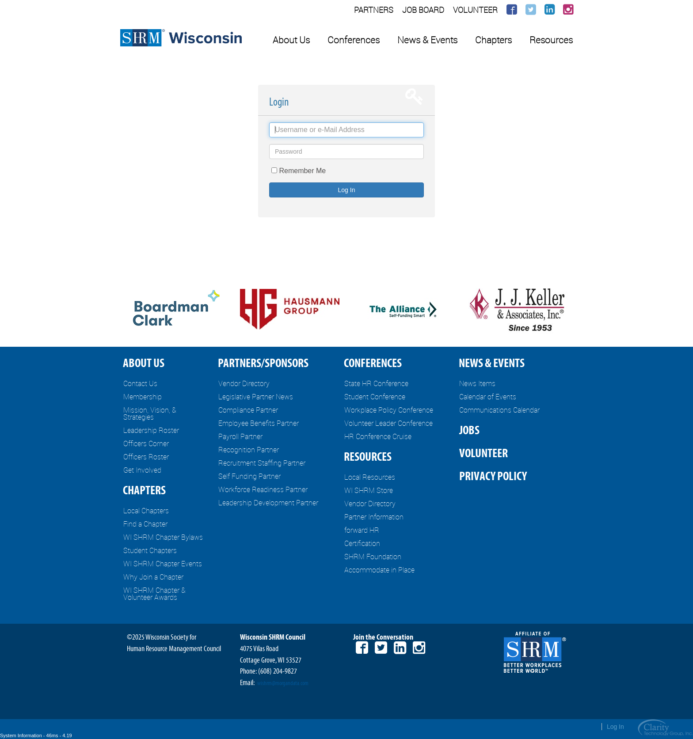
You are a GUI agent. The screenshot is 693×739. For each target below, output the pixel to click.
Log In (346, 189)
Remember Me (302, 170)
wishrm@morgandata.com (282, 683)
